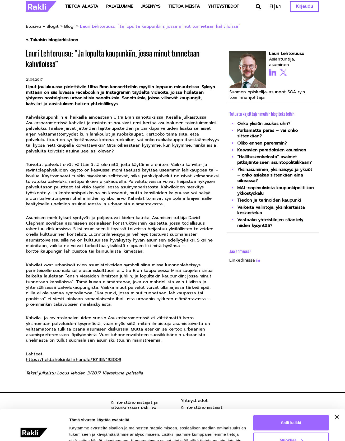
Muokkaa (291, 409)
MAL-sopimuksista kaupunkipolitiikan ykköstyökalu (275, 191)
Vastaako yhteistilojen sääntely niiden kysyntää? (270, 223)
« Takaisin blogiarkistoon (52, 40)
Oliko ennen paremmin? (262, 143)
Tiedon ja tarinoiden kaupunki (269, 200)
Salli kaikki (291, 391)
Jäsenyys (150, 6)
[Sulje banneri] (337, 386)
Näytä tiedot (80, 430)
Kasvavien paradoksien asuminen (271, 150)
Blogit (52, 26)
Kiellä (291, 426)
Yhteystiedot (223, 6)
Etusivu (33, 26)
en (278, 6)
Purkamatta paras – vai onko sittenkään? (267, 133)
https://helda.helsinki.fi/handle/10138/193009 (73, 359)
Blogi (69, 26)
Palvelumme (119, 6)
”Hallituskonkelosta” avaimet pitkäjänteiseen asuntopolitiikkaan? (274, 160)
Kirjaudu (304, 6)
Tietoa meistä (184, 6)
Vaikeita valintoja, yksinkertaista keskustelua (271, 210)
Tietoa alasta (81, 6)
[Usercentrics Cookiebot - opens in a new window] (34, 431)
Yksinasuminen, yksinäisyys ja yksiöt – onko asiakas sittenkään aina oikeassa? (274, 175)
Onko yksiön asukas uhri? (263, 123)
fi (271, 6)
